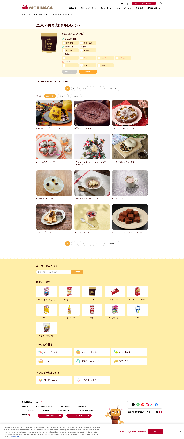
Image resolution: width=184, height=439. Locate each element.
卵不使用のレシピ (51, 380)
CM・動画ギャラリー (44, 406)
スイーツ (69, 65)
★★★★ (122, 58)
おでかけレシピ (51, 361)
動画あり (69, 50)
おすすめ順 (49, 96)
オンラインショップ (52, 415)
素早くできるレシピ (90, 361)
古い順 (76, 96)
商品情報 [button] (72, 8)
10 (102, 88)
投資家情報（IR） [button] (154, 8)
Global (124, 3)
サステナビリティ (28, 410)
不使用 (86, 50)
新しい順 (63, 96)
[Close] (180, 431)
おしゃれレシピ (125, 352)
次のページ (112, 88)
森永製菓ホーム (30, 402)
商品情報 (25, 406)
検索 (77, 272)
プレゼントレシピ (89, 352)
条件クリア (69, 72)
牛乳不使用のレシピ (90, 380)
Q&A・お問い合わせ (143, 3)
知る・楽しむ (83, 406)
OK (155, 432)
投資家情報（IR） (64, 410)
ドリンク (87, 65)
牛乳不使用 (88, 43)
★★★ (103, 58)
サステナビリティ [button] (123, 8)
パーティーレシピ (51, 352)
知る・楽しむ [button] (106, 8)
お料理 (103, 65)
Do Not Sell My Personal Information (132, 432)
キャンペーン (65, 406)
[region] (92, 431)
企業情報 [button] (139, 8)
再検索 (88, 72)
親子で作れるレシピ (127, 361)
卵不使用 (69, 43)
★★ (85, 58)
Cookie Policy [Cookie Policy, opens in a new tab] (15, 436)
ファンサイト (83, 415)
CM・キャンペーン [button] (89, 8)
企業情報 (46, 410)
